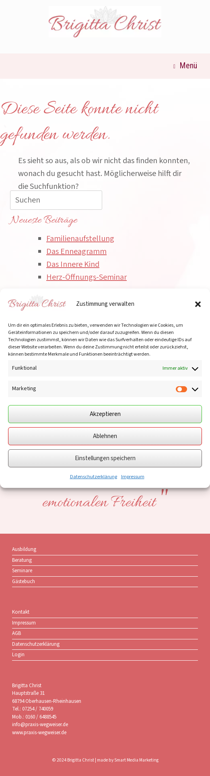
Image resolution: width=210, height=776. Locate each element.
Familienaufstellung (80, 238)
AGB (16, 633)
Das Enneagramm (76, 251)
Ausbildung (24, 549)
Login (18, 654)
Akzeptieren (105, 414)
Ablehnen (105, 436)
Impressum (132, 476)
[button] (198, 304)
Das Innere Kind (72, 264)
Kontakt (20, 612)
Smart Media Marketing (136, 760)
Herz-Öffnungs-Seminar (86, 277)
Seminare (22, 570)
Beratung (22, 560)
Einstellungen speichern (105, 458)
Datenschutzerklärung (93, 476)
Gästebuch (23, 581)
